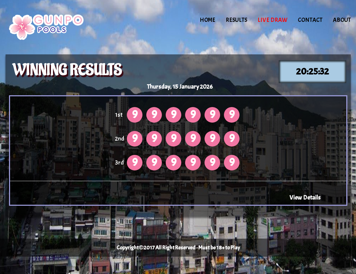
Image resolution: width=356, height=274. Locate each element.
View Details (305, 197)
